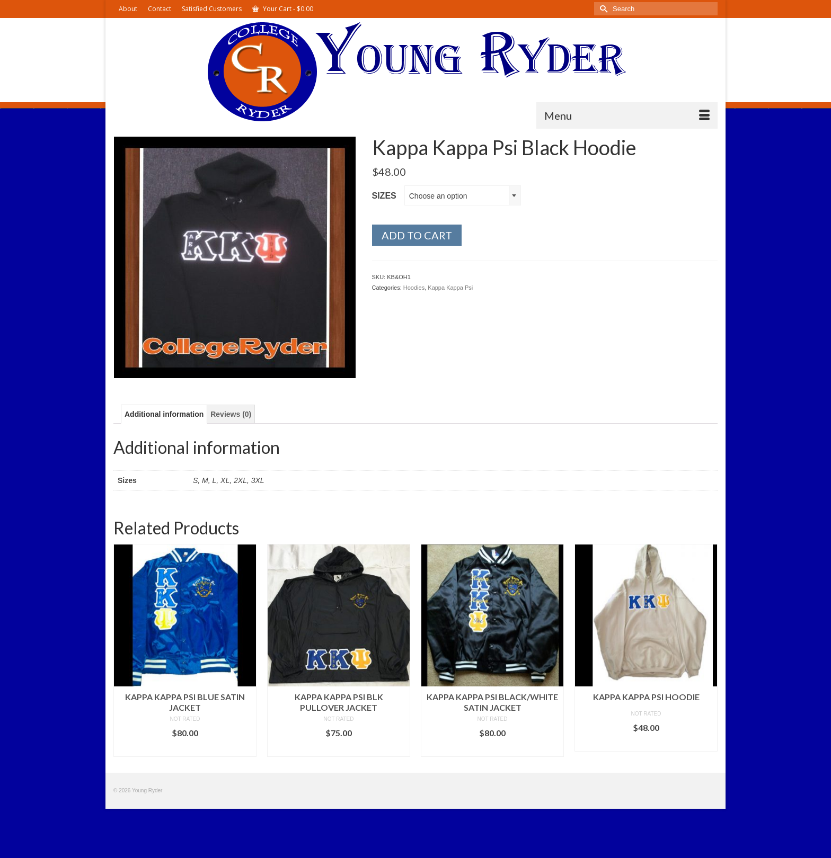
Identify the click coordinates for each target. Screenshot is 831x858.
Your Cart (282, 8)
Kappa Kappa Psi (450, 287)
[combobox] (462, 195)
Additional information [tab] (164, 414)
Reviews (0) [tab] (230, 414)
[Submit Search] (602, 8)
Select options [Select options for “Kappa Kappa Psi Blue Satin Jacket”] (185, 749)
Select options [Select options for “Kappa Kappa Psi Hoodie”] (646, 743)
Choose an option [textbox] (438, 196)
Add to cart (417, 235)
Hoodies (414, 287)
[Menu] (627, 115)
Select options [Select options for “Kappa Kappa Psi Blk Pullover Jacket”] (339, 749)
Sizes (384, 195)
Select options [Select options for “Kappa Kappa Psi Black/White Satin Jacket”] (492, 749)
